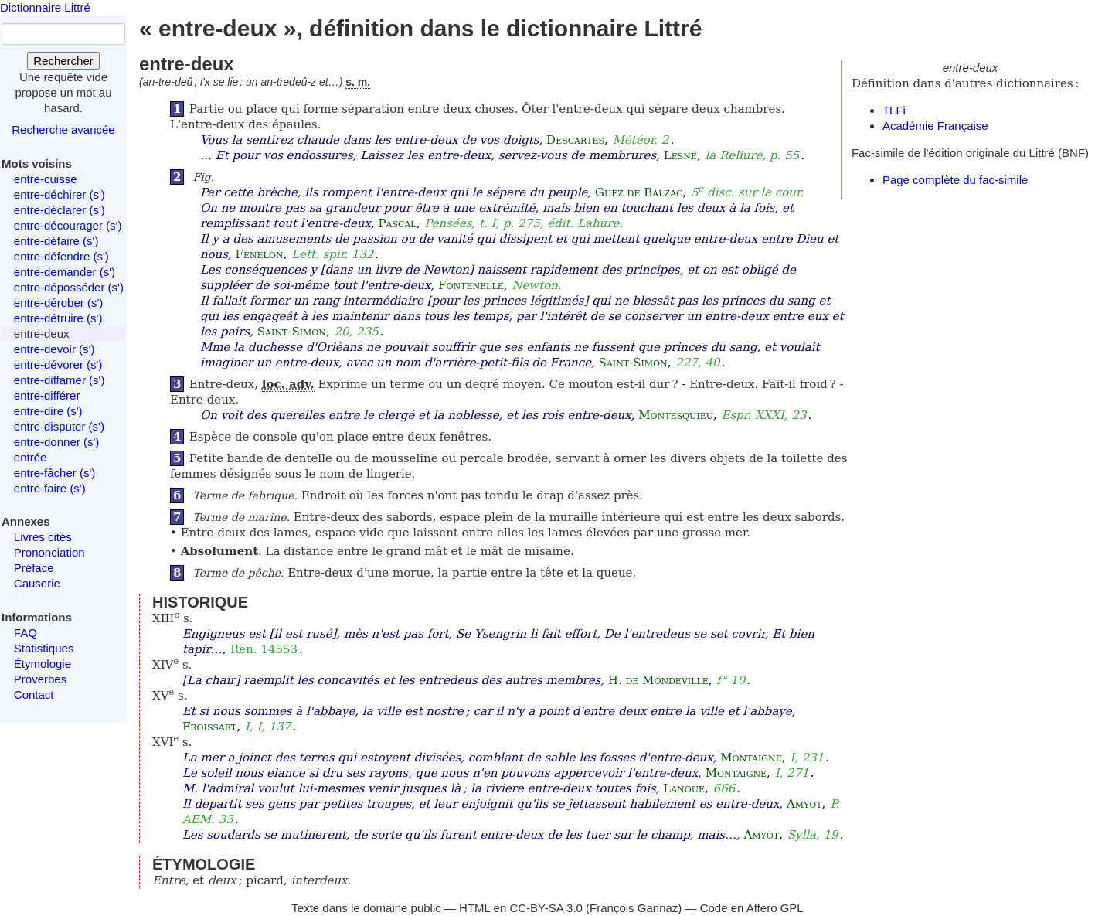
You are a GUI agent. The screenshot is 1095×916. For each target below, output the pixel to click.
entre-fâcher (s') (54, 472)
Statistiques (44, 648)
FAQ (25, 632)
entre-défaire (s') (56, 240)
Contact (34, 694)
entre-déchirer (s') (59, 194)
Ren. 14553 (264, 649)
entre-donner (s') (56, 441)
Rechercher (63, 60)
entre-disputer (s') (59, 426)
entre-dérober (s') (58, 302)
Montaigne (750, 757)
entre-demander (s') (64, 271)
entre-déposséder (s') (69, 287)
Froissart (209, 727)
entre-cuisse (45, 179)
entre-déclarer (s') (59, 209)
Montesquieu (675, 415)
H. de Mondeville (658, 680)
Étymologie (42, 663)
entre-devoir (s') (54, 349)
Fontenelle (471, 285)
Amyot (804, 804)
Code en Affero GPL (752, 907)
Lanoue (684, 788)
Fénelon (260, 254)
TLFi (894, 110)
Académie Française (935, 125)
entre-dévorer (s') (58, 364)
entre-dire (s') (48, 410)
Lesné (680, 155)
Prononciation (49, 552)
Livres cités (43, 536)
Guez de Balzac (639, 192)
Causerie (37, 583)
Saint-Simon (291, 332)
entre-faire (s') (50, 488)
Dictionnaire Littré (45, 7)
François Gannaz (634, 907)
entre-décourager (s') (68, 225)
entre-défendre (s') (61, 256)
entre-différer (47, 395)
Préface (34, 567)
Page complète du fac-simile (955, 179)
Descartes (575, 140)
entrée (30, 457)
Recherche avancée (63, 129)
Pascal (397, 223)
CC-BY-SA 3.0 (546, 907)
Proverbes (40, 679)
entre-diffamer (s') (59, 379)
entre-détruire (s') (58, 318)
